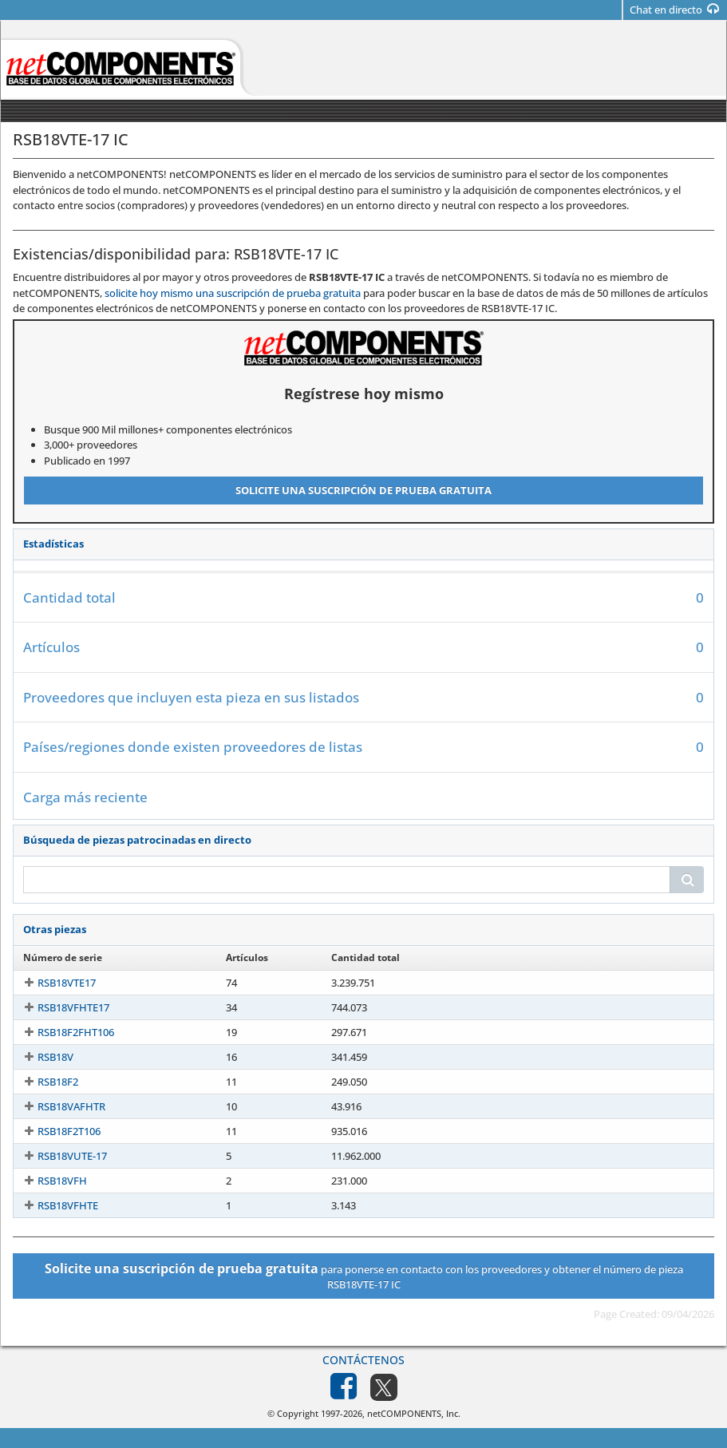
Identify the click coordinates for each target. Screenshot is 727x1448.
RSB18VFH (48, 1180)
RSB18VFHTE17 (59, 1007)
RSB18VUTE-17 (58, 1156)
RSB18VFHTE (53, 1205)
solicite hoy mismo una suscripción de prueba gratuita (233, 293)
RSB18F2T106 (54, 1131)
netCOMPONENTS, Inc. (413, 1413)
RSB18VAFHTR (57, 1106)
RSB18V (41, 1057)
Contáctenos (363, 1359)
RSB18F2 (43, 1081)
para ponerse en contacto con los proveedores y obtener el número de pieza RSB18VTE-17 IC (364, 1276)
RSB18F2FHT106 (61, 1032)
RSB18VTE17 (52, 982)
